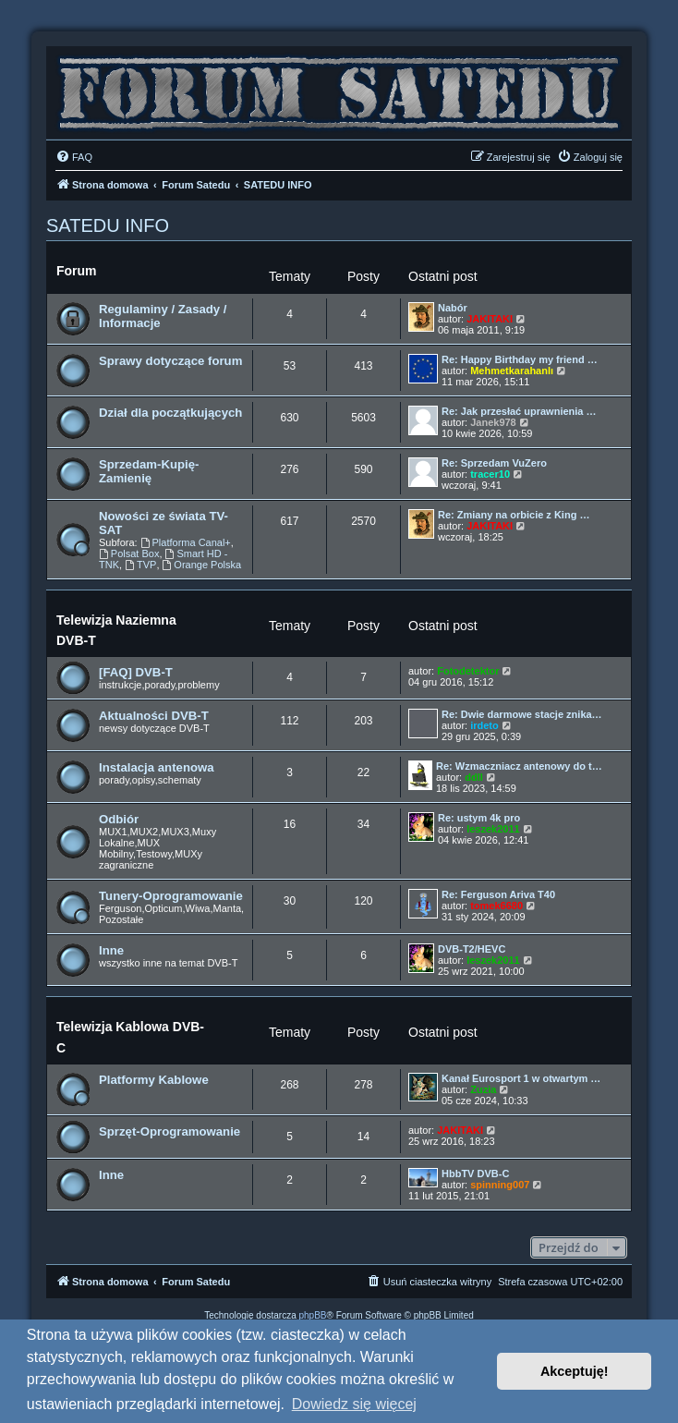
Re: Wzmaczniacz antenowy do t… (519, 766)
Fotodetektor (468, 670)
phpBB (313, 1315)
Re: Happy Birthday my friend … (520, 359)
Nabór (452, 307)
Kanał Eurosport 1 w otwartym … (521, 1078)
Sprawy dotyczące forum (170, 361)
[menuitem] (73, 157)
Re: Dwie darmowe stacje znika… (522, 714)
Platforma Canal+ (185, 542)
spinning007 (499, 1184)
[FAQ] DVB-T (136, 672)
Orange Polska (202, 564)
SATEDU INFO (107, 225)
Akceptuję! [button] (574, 1371)
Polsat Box (129, 553)
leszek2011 (493, 828)
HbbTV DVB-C (475, 1173)
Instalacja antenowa (156, 767)
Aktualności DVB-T (154, 716)
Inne (111, 950)
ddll (474, 777)
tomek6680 (496, 905)
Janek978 (493, 422)
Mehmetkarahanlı (511, 370)
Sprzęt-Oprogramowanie (169, 1131)
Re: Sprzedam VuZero (494, 462)
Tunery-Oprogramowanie (171, 896)
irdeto (484, 725)
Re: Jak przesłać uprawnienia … (519, 411)
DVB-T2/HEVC (471, 949)
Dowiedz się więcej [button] (354, 1404)
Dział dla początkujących (170, 413)
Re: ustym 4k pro (479, 817)
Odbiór (119, 819)
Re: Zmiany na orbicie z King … (513, 514)
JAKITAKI (489, 318)
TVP (140, 564)
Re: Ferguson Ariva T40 (498, 894)
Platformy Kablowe (154, 1080)
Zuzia (483, 1089)
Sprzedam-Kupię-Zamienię (149, 471)
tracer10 (490, 474)
